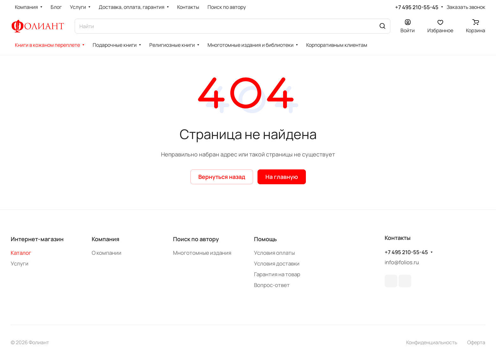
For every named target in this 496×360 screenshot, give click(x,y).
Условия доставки (277, 263)
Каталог (21, 252)
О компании (106, 252)
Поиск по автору (196, 239)
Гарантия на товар (277, 274)
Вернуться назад (221, 176)
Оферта (476, 342)
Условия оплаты (274, 252)
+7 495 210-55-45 (416, 7)
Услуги (19, 263)
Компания (105, 239)
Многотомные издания (202, 252)
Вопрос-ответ (272, 285)
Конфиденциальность (431, 342)
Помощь (265, 239)
